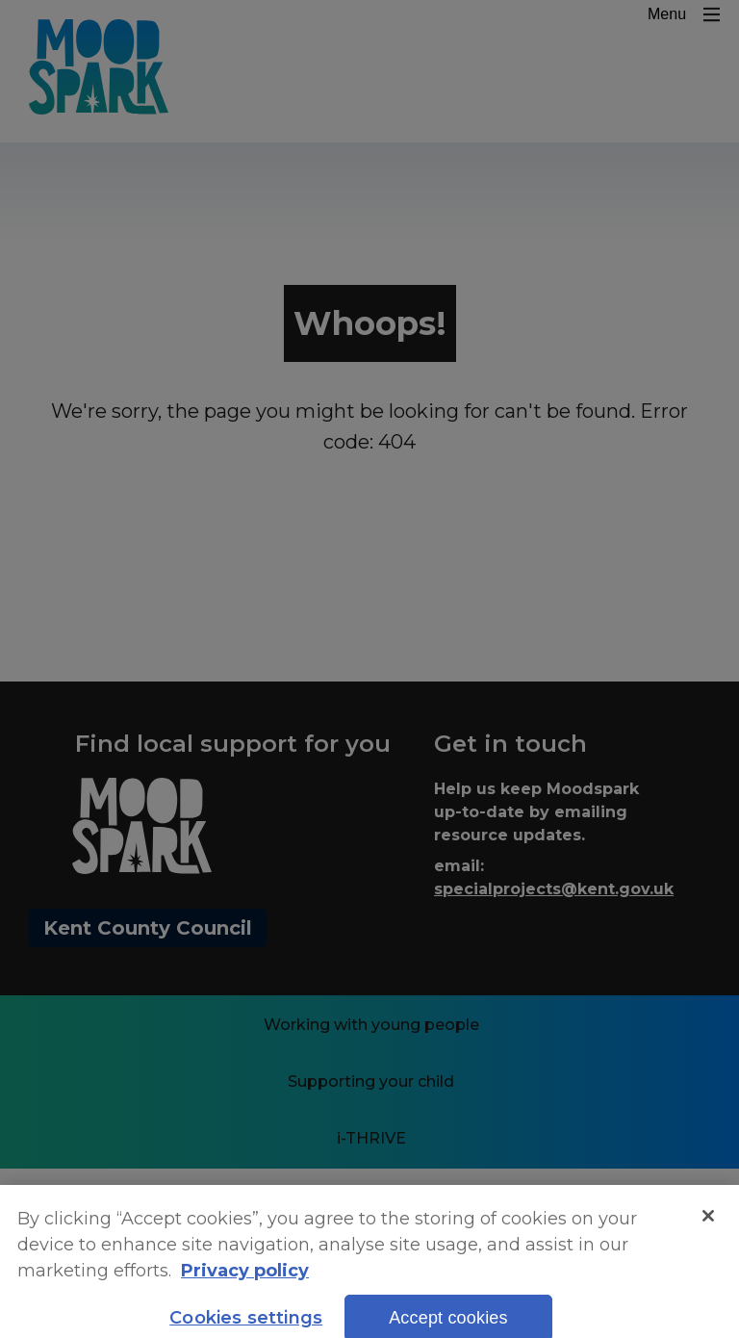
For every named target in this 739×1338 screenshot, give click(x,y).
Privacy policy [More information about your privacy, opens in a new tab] (245, 1284)
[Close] (708, 1228)
